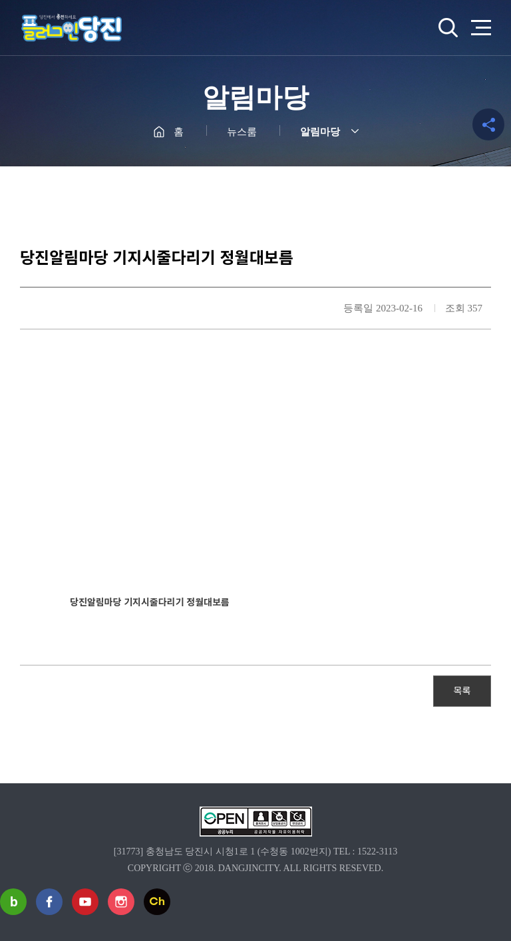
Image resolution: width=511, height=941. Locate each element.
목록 (462, 690)
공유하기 (488, 124)
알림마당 (320, 131)
